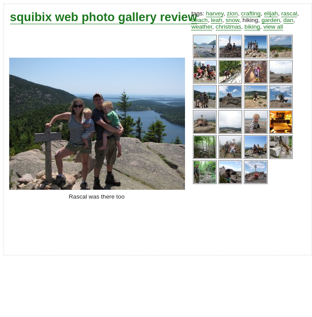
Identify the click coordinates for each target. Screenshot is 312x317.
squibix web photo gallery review (103, 17)
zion (232, 13)
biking (252, 26)
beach (199, 20)
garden (270, 20)
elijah (271, 13)
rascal (289, 13)
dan (288, 20)
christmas (228, 26)
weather (201, 26)
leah (216, 20)
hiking (250, 20)
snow (232, 20)
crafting (251, 13)
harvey (215, 13)
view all (273, 26)
